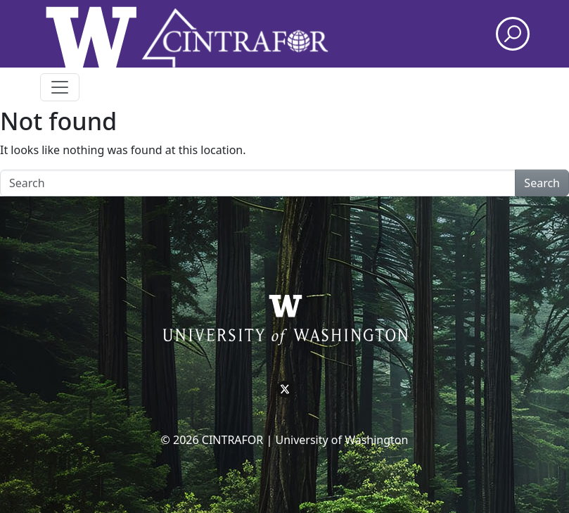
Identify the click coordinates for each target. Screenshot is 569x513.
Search (542, 183)
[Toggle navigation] (59, 87)
